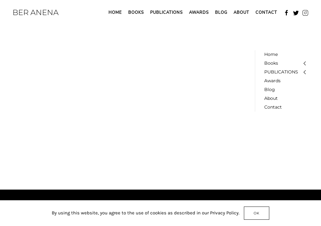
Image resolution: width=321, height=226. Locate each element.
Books (136, 12)
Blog (221, 12)
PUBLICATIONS (166, 12)
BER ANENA (36, 12)
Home (115, 12)
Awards (199, 12)
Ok (257, 213)
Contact (266, 12)
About (241, 12)
